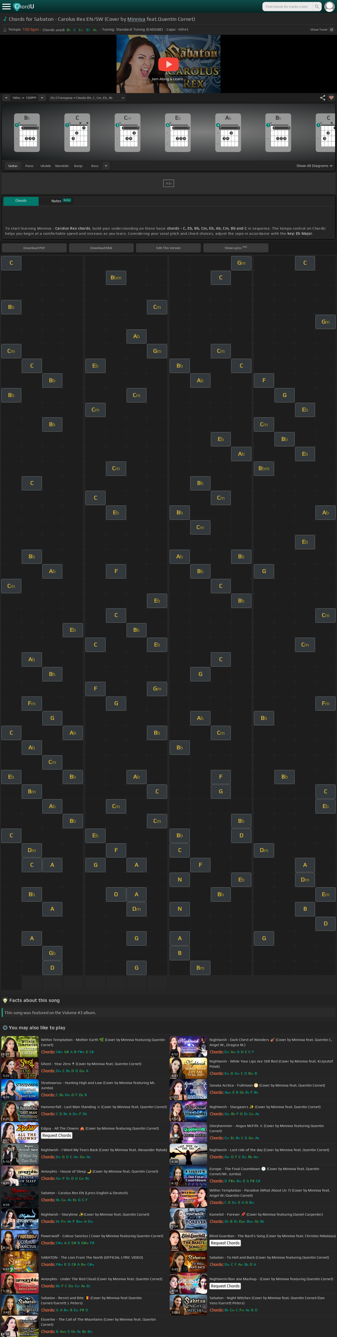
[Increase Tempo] (42, 97)
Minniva (136, 19)
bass (95, 166)
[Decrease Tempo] (6, 97)
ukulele (45, 166)
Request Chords (56, 1135)
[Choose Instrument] (106, 165)
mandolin (62, 166)
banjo (78, 166)
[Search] (316, 6)
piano (29, 166)
